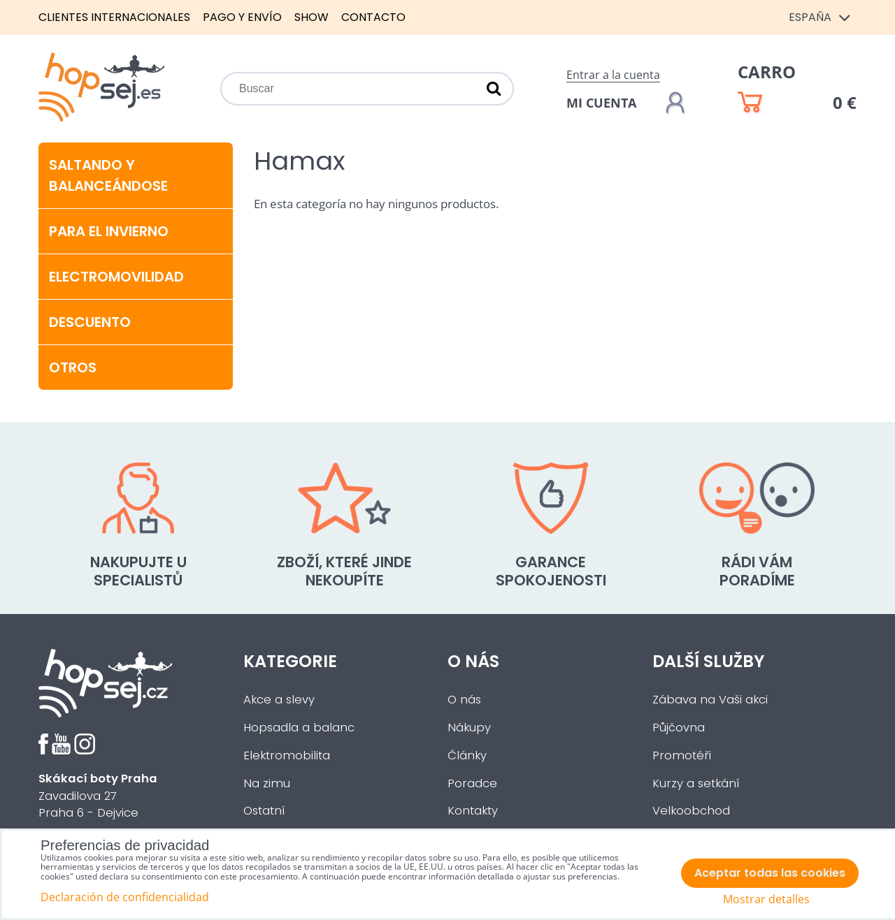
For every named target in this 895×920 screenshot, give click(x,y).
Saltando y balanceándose (108, 175)
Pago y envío (242, 17)
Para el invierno (109, 231)
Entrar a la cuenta (613, 74)
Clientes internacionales (114, 17)
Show (311, 17)
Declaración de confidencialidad (125, 897)
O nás (464, 700)
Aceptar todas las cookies (769, 873)
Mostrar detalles (766, 899)
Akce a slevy (279, 700)
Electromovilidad (116, 276)
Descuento (90, 322)
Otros (72, 367)
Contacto (373, 17)
